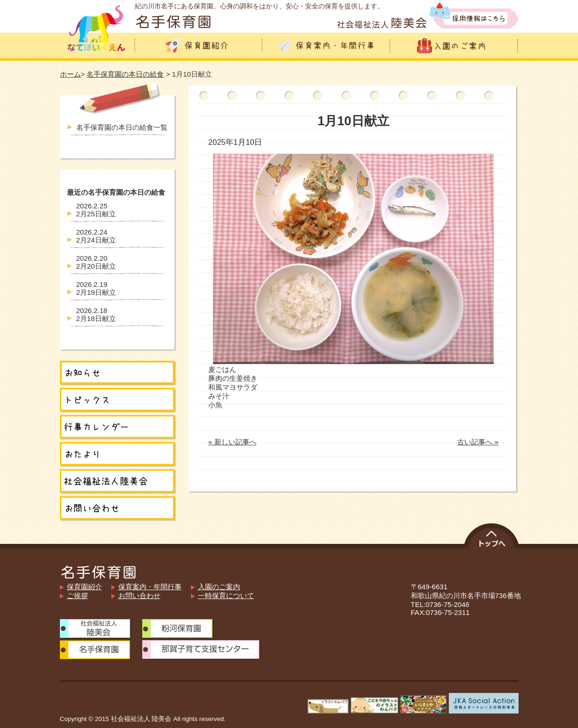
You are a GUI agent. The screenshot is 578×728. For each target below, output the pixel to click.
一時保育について (226, 596)
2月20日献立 (96, 262)
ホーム (70, 74)
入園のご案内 (219, 587)
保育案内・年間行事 (150, 587)
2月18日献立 (96, 314)
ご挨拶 (77, 596)
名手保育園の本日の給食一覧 (122, 127)
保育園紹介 (84, 587)
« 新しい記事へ (232, 442)
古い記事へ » (477, 442)
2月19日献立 (96, 288)
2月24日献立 (96, 236)
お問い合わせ (139, 596)
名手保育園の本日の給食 (125, 74)
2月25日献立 (96, 210)
